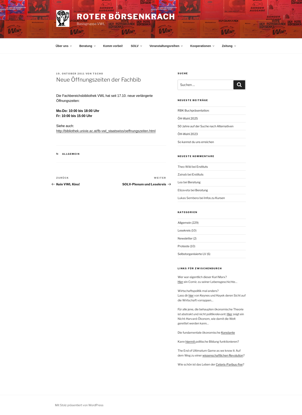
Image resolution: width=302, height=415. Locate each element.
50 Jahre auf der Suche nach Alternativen (205, 126)
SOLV (137, 46)
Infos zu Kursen (214, 198)
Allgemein (71, 153)
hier (191, 295)
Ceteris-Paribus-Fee (229, 364)
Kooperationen (202, 46)
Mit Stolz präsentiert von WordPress (79, 405)
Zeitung (229, 46)
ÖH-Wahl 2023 (188, 134)
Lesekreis (184, 230)
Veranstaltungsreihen (166, 46)
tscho (98, 73)
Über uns (64, 46)
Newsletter (185, 238)
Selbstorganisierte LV (192, 254)
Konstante (228, 332)
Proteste (183, 246)
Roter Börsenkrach (126, 16)
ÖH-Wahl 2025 (188, 118)
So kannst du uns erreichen (196, 142)
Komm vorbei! (113, 46)
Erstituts (202, 166)
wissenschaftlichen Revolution (222, 355)
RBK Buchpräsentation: (193, 110)
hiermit (190, 341)
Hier (180, 282)
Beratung (87, 46)
